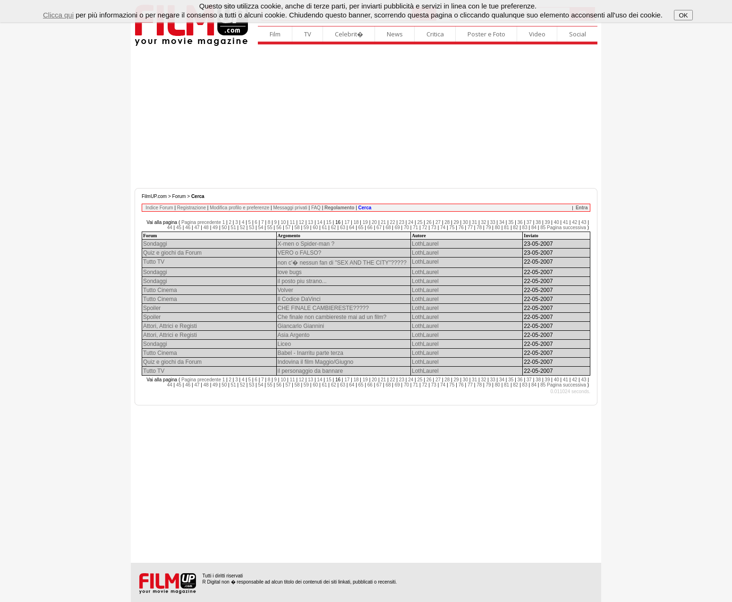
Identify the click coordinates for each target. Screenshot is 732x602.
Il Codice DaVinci (299, 299)
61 (324, 227)
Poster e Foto (486, 34)
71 (415, 227)
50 (224, 227)
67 (379, 227)
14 (319, 222)
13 (310, 222)
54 (260, 227)
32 (483, 222)
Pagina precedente (201, 222)
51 (233, 227)
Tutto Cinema (160, 290)
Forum (179, 196)
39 (547, 222)
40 (556, 222)
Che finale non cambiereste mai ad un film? (332, 317)
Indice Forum (159, 207)
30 (465, 222)
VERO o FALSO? (300, 252)
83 (525, 227)
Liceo (284, 344)
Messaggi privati (290, 207)
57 (287, 227)
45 (178, 227)
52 (242, 227)
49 (215, 227)
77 (470, 227)
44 (169, 227)
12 (301, 222)
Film (275, 34)
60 (315, 227)
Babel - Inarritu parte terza (310, 353)
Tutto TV (153, 261)
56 (278, 227)
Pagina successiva (566, 227)
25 (419, 222)
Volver (285, 290)
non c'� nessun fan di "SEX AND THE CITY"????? (342, 262)
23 (401, 222)
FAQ (316, 207)
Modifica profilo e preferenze (239, 207)
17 (346, 222)
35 (510, 222)
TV (307, 34)
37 (529, 222)
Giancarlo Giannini (301, 326)
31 (474, 222)
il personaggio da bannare (310, 371)
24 (410, 222)
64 (351, 227)
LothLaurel (425, 244)
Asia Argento (294, 335)
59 (306, 227)
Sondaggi (155, 244)
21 (383, 222)
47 (196, 227)
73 (433, 227)
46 (187, 227)
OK (683, 15)
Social (577, 34)
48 (206, 227)
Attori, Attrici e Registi (170, 326)
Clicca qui (58, 15)
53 (251, 227)
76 (461, 227)
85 (542, 227)
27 (438, 222)
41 (565, 222)
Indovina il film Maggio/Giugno (316, 362)
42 (574, 222)
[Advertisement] (366, 117)
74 (442, 227)
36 (520, 222)
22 (392, 222)
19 (365, 222)
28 (447, 222)
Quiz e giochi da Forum (172, 252)
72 (424, 227)
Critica (435, 34)
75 (451, 227)
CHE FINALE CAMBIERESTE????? (323, 308)
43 (583, 222)
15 (329, 222)
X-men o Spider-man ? (306, 244)
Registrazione (191, 207)
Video (537, 34)
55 (269, 227)
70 (406, 227)
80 (497, 227)
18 (355, 222)
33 (492, 222)
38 (538, 222)
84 (533, 227)
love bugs (290, 272)
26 (429, 222)
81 (506, 227)
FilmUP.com (154, 196)
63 (342, 227)
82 (515, 227)
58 (297, 227)
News (395, 34)
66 (370, 227)
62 (333, 227)
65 (361, 227)
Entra (582, 207)
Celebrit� (349, 34)
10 (283, 222)
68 (388, 227)
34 (501, 222)
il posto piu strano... (302, 281)
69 (397, 227)
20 (374, 222)
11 (292, 222)
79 (488, 227)
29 (456, 222)
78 (479, 227)
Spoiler (152, 308)
